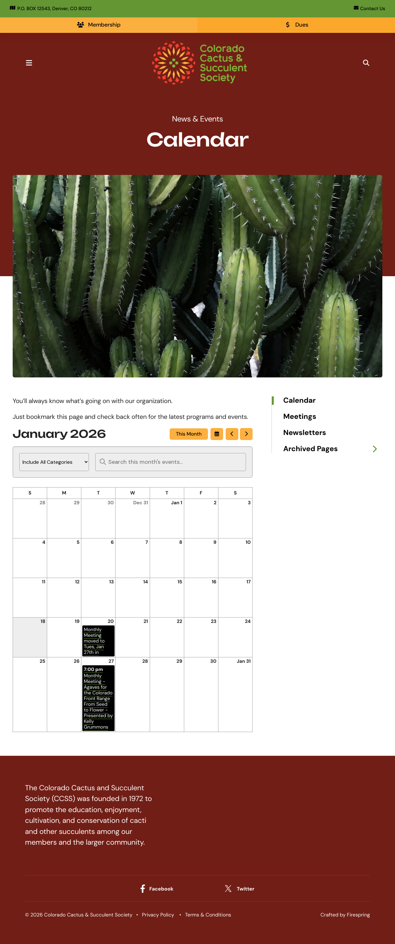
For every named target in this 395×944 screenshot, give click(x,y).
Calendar (299, 401)
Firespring (358, 915)
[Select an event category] (54, 462)
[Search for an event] (170, 462)
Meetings (299, 417)
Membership (99, 25)
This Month (189, 434)
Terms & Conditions (208, 915)
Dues (296, 25)
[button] (32, 63)
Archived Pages (332, 449)
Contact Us (369, 8)
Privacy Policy (158, 915)
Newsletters (304, 433)
